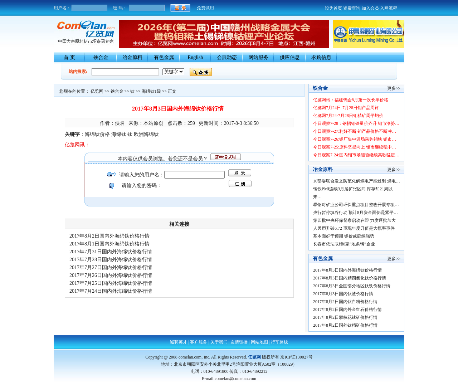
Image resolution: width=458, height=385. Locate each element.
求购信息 (321, 57)
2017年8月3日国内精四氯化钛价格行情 (349, 278)
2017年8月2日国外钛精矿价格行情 (346, 325)
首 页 (69, 57)
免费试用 (205, 7)
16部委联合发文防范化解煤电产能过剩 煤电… (356, 181)
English (195, 57)
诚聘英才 (178, 342)
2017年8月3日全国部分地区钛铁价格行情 (353, 285)
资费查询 (351, 8)
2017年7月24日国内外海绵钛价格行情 (112, 291)
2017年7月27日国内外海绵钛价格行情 (112, 267)
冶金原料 (132, 57)
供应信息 (290, 57)
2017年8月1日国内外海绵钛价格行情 (110, 244)
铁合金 (100, 57)
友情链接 (239, 342)
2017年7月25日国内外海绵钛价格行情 (112, 283)
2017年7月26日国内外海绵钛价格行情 (112, 275)
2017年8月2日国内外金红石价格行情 (348, 309)
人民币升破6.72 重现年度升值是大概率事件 (354, 228)
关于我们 (219, 342)
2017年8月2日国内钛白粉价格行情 (346, 301)
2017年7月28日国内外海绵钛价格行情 (112, 259)
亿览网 (97, 91)
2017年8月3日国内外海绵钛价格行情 (348, 270)
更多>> (394, 88)
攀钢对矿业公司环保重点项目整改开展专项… (356, 204)
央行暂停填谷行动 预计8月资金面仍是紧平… (355, 212)
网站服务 (258, 57)
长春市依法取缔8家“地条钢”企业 (344, 244)
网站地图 (259, 342)
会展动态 (227, 57)
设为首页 (333, 8)
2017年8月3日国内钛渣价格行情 (344, 293)
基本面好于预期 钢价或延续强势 (343, 236)
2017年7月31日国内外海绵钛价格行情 (112, 251)
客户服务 (198, 342)
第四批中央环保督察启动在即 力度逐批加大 (354, 220)
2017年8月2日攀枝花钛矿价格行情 (346, 317)
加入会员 (370, 8)
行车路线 (279, 342)
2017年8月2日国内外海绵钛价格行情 (110, 236)
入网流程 (388, 8)
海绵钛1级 (151, 91)
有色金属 (164, 57)
